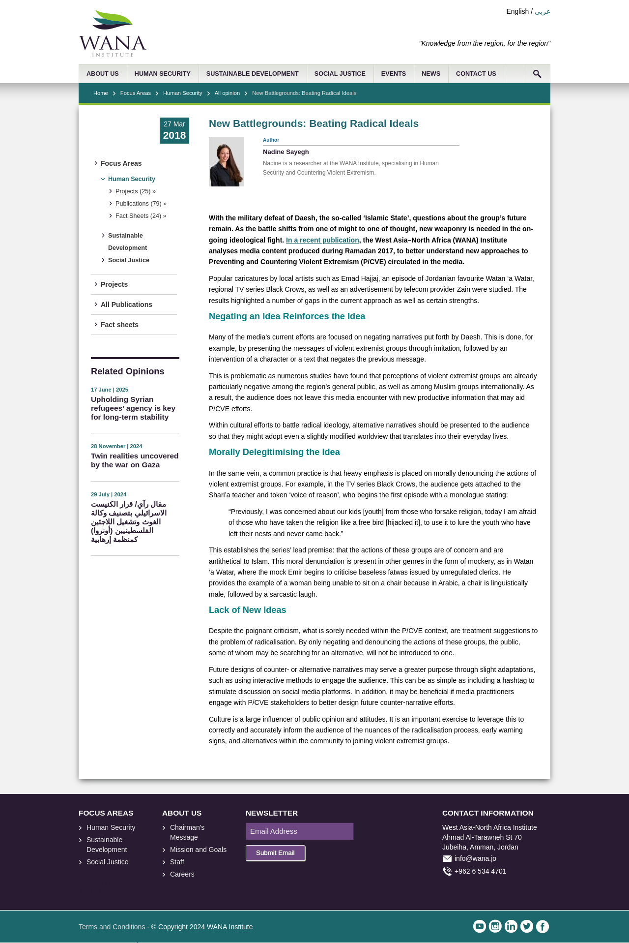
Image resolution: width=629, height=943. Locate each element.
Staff (177, 862)
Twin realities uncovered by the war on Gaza (134, 460)
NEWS (431, 73)
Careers (182, 874)
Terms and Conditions (112, 927)
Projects (114, 284)
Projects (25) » (135, 191)
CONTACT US (476, 73)
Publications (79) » (141, 203)
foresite (97, 885)
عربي (542, 11)
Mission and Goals (198, 849)
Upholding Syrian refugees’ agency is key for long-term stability (133, 408)
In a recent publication (322, 240)
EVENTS (393, 73)
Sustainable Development (127, 241)
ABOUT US (102, 73)
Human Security (182, 93)
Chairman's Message (187, 832)
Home (100, 93)
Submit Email (275, 852)
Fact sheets (120, 325)
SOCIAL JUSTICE (340, 73)
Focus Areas (135, 93)
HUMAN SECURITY (163, 73)
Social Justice (128, 260)
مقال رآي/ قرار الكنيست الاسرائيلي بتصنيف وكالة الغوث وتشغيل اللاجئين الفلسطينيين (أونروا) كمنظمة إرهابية (129, 522)
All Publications (126, 304)
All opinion (227, 93)
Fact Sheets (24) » (141, 216)
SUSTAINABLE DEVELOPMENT (252, 73)
